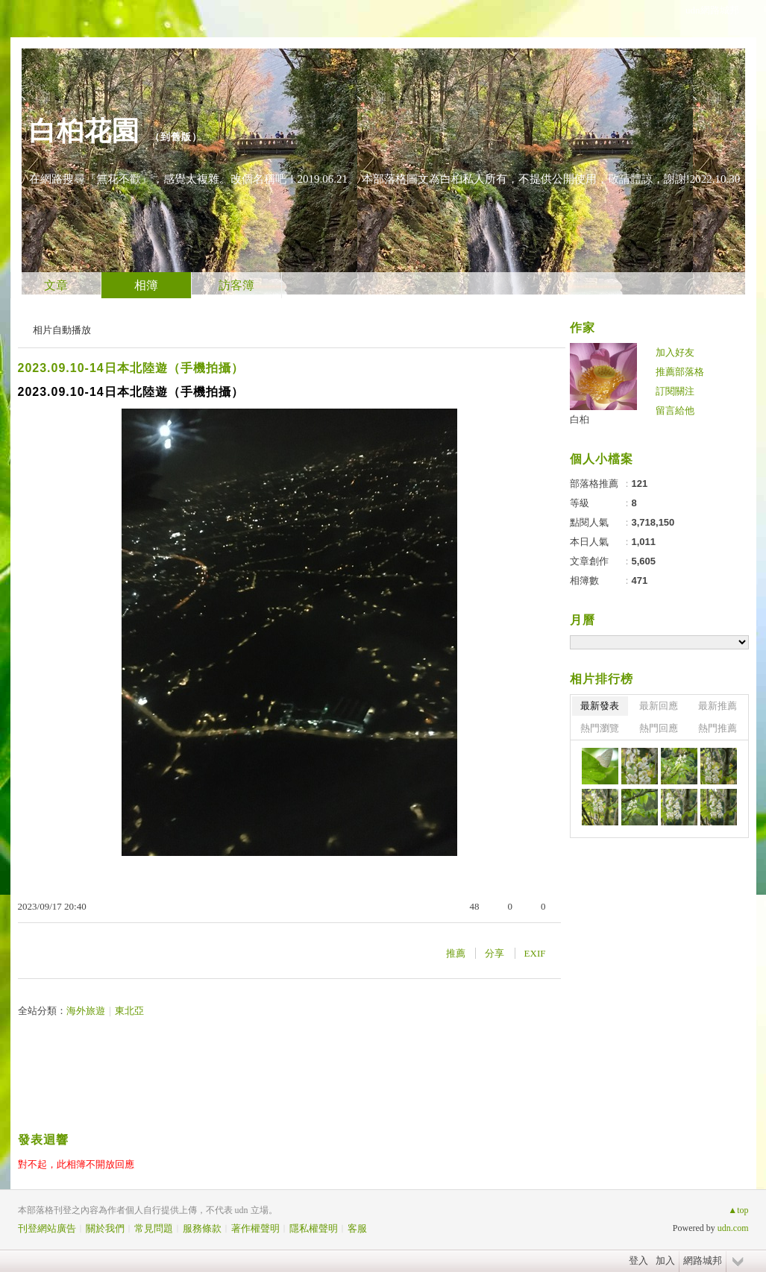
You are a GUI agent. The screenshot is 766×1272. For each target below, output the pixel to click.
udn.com (733, 1228)
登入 (638, 1260)
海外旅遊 (85, 1010)
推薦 (455, 953)
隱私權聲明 (313, 1228)
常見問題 (153, 1228)
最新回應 (658, 705)
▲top (738, 1210)
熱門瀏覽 (599, 728)
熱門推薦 (717, 728)
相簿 (146, 285)
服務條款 (202, 1228)
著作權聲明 (255, 1228)
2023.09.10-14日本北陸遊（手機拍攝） (131, 368)
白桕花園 (84, 131)
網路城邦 (702, 1260)
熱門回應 (658, 728)
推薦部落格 (680, 371)
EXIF (535, 953)
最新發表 (599, 705)
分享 (494, 953)
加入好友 (675, 352)
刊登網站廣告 (47, 1228)
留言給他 (675, 410)
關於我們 (105, 1228)
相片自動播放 (62, 330)
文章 (56, 285)
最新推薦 (717, 705)
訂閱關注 (675, 391)
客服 (357, 1228)
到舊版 (176, 136)
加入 (665, 1260)
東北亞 (129, 1010)
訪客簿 (236, 285)
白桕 (579, 419)
